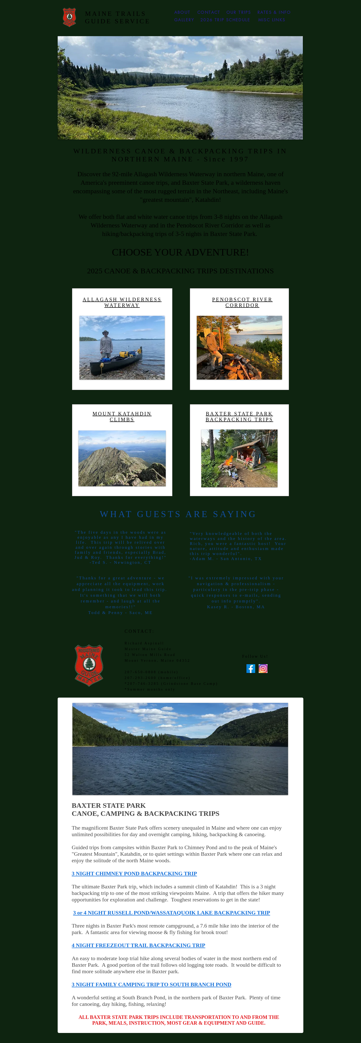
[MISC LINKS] (272, 20)
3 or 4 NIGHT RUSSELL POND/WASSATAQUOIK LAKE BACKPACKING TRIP (171, 912)
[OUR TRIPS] (238, 12)
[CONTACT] (209, 12)
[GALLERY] (184, 20)
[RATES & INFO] (274, 12)
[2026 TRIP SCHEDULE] (225, 20)
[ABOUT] (182, 12)
